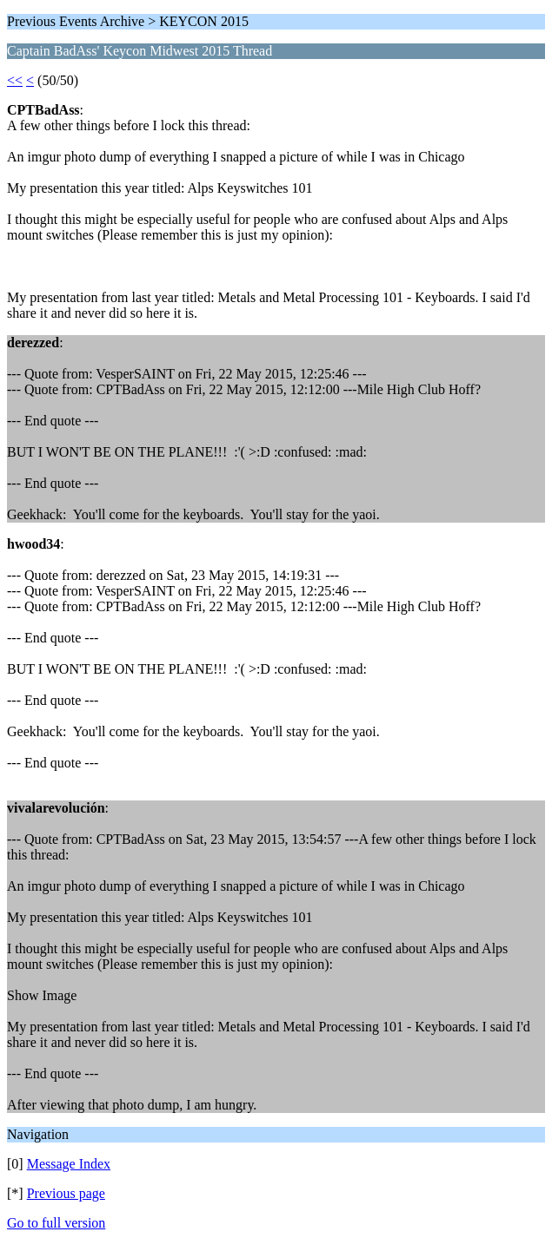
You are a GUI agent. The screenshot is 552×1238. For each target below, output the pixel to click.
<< (15, 80)
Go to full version (56, 1222)
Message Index (68, 1163)
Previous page (66, 1193)
